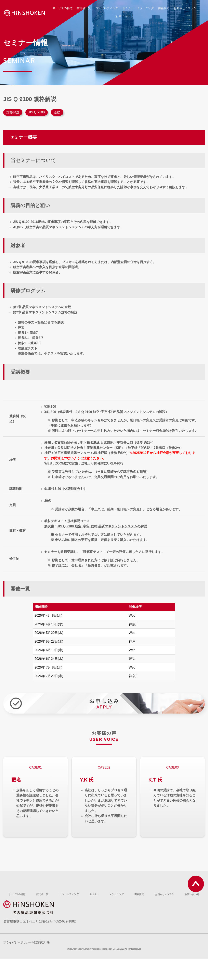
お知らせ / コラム (185, 8)
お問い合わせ (124, 16)
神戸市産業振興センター (72, 453)
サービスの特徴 (63, 8)
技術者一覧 (84, 8)
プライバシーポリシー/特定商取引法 (26, 942)
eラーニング (146, 8)
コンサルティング (106, 8)
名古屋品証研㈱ (65, 442)
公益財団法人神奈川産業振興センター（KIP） (91, 447)
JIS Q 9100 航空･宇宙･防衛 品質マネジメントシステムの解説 (120, 412)
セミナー (128, 8)
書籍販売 (163, 8)
